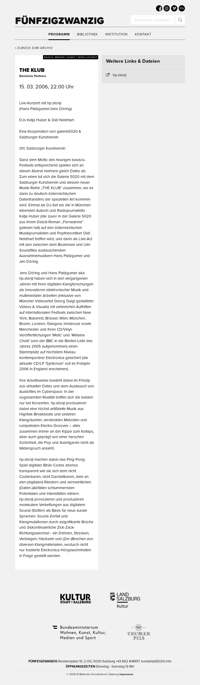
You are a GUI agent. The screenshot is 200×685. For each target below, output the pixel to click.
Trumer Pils (138, 629)
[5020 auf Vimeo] (174, 8)
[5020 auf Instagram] (167, 8)
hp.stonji (119, 75)
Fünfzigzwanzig (59, 21)
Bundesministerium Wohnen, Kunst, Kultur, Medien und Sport (78, 629)
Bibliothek (87, 34)
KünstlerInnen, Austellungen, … (154, 20)
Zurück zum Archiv (34, 48)
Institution (116, 34)
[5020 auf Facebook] (159, 8)
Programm (59, 34)
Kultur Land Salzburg (125, 596)
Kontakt (143, 34)
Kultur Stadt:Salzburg (76, 596)
